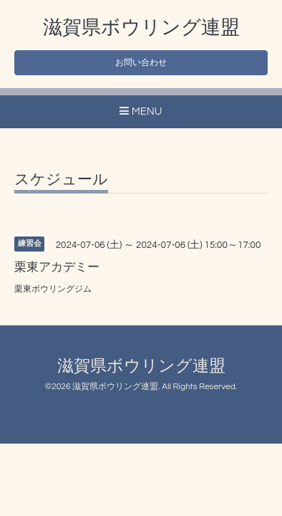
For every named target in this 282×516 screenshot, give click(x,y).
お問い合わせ (141, 62)
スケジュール (61, 179)
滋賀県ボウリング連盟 (141, 28)
